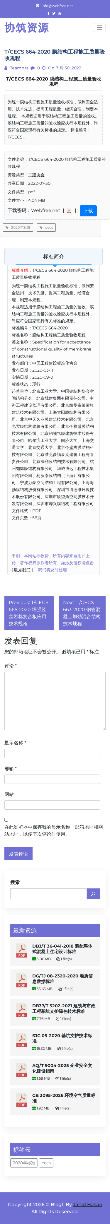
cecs (46, 227)
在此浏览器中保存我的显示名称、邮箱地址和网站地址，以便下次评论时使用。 (53, 830)
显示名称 (15, 743)
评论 (10, 666)
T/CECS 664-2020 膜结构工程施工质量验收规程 (53, 81)
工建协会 (36, 174)
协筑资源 (26, 27)
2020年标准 (18, 227)
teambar (18, 68)
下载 (88, 210)
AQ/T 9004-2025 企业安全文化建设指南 (62, 1068)
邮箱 (10, 768)
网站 (9, 794)
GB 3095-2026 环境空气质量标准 (63, 1098)
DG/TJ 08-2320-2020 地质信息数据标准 (62, 978)
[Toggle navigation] (99, 27)
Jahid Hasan (87, 1204)
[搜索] (93, 893)
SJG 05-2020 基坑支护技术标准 (62, 1038)
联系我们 (22, 569)
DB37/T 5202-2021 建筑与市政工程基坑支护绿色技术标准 (63, 1008)
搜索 (15, 882)
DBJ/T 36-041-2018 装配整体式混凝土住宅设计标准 (62, 948)
